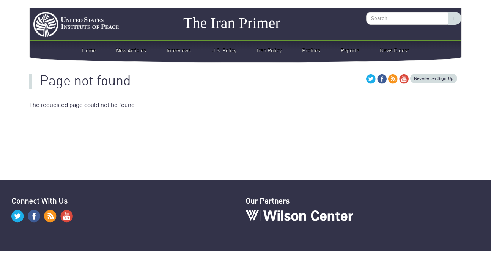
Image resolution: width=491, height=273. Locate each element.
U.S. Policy (223, 50)
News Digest (394, 50)
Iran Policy (269, 50)
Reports (350, 50)
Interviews (179, 50)
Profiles (311, 50)
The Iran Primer (231, 22)
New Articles (131, 50)
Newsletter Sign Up (433, 78)
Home (89, 50)
